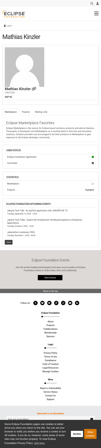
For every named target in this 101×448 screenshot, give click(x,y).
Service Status (50, 392)
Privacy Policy (50, 353)
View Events (50, 277)
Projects (50, 189)
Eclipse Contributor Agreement (50, 156)
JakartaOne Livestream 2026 (21, 234)
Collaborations (50, 329)
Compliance (50, 360)
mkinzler (10, 92)
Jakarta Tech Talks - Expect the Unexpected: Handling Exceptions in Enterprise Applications (44, 223)
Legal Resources (50, 368)
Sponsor (50, 336)
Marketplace (50, 183)
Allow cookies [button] (90, 434)
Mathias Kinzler (20, 89)
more (8, 242)
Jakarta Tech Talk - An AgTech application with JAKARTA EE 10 (37, 212)
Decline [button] (77, 434)
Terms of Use (50, 356)
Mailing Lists (41, 112)
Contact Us (50, 395)
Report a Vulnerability (50, 388)
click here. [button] (39, 443)
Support (50, 399)
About (51, 321)
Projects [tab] (26, 112)
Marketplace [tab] (11, 112)
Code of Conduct (50, 364)
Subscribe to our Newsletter (50, 413)
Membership (50, 332)
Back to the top (50, 291)
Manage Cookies (50, 371)
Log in (8, 25)
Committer (50, 163)
